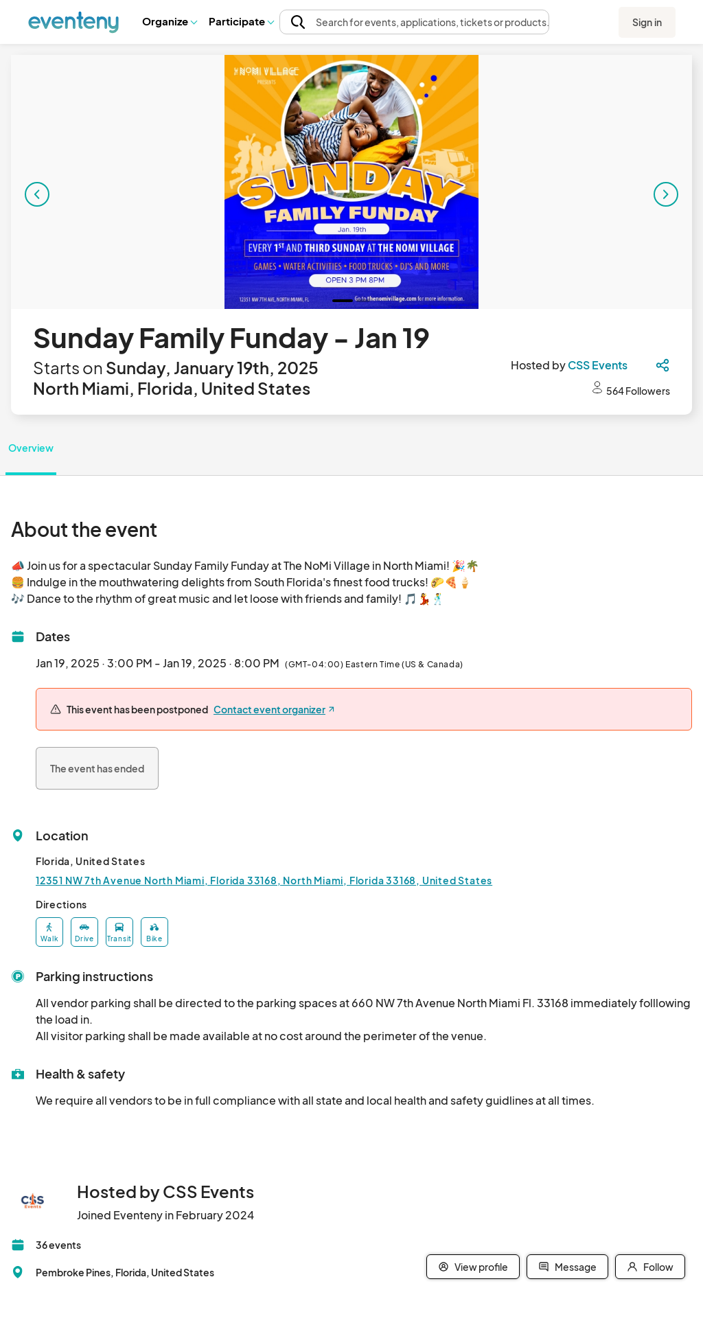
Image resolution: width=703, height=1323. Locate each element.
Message (567, 1267)
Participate (241, 20)
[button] (169, 21)
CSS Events (597, 365)
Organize (169, 20)
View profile (473, 1267)
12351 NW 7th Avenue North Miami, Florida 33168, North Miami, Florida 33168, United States (264, 880)
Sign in (647, 22)
